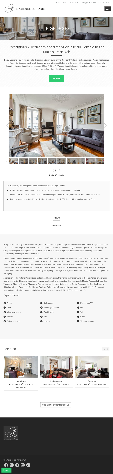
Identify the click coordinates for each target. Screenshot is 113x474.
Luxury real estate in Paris (66, 3)
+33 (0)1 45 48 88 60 (89, 3)
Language (106, 3)
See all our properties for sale (55, 405)
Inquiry (56, 78)
